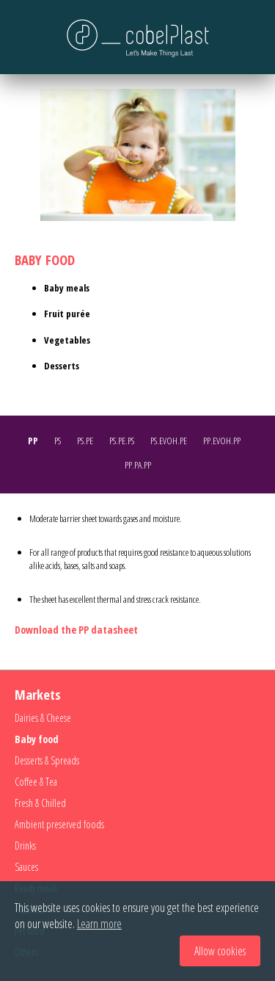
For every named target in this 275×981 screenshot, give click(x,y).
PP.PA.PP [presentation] (138, 464)
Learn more (99, 924)
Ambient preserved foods (59, 824)
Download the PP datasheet (76, 630)
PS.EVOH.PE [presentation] (168, 440)
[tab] (36, 442)
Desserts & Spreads (47, 760)
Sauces (26, 867)
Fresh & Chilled (40, 803)
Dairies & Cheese (43, 718)
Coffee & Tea (36, 782)
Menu (26, 37)
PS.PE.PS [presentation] (121, 440)
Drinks (25, 846)
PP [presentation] (33, 440)
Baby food (37, 739)
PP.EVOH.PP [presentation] (222, 440)
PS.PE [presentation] (85, 440)
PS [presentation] (57, 440)
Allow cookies (220, 951)
